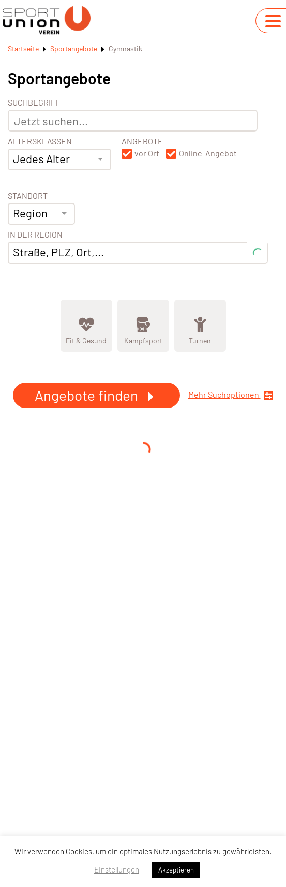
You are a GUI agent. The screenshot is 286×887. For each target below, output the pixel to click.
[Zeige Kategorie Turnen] (200, 326)
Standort (28, 195)
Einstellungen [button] (116, 869)
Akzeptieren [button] (176, 870)
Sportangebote (73, 48)
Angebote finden (96, 395)
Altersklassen (40, 141)
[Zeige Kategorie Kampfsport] (143, 326)
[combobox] (59, 159)
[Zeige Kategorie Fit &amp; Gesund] (86, 326)
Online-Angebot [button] (208, 153)
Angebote (142, 141)
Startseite (23, 48)
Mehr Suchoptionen (231, 395)
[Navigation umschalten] (273, 21)
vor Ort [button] (146, 153)
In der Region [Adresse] (35, 234)
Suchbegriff (34, 102)
